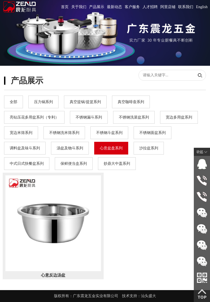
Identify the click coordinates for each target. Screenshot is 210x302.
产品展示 (96, 7)
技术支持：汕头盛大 (139, 296)
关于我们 (78, 7)
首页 (65, 7)
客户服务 (132, 7)
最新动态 (114, 7)
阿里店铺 (167, 7)
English (202, 7)
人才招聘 (150, 7)
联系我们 (185, 7)
